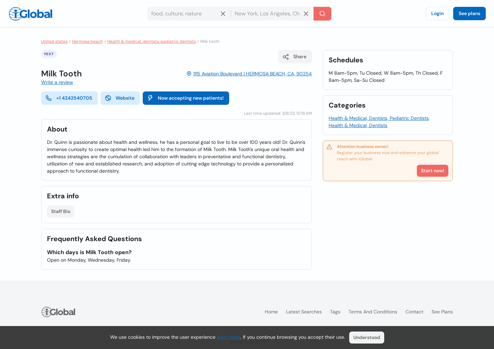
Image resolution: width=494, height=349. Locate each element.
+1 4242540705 (68, 98)
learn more (228, 337)
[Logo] (30, 14)
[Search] (322, 14)
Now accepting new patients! (185, 98)
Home (271, 312)
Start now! (432, 170)
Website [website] (119, 98)
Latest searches (304, 312)
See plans (469, 13)
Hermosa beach (87, 41)
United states (54, 41)
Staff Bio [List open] (60, 211)
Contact (414, 312)
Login (437, 13)
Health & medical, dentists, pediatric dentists (151, 41)
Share (294, 56)
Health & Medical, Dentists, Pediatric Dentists (379, 118)
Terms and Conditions (373, 312)
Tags (335, 312)
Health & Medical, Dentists (358, 125)
